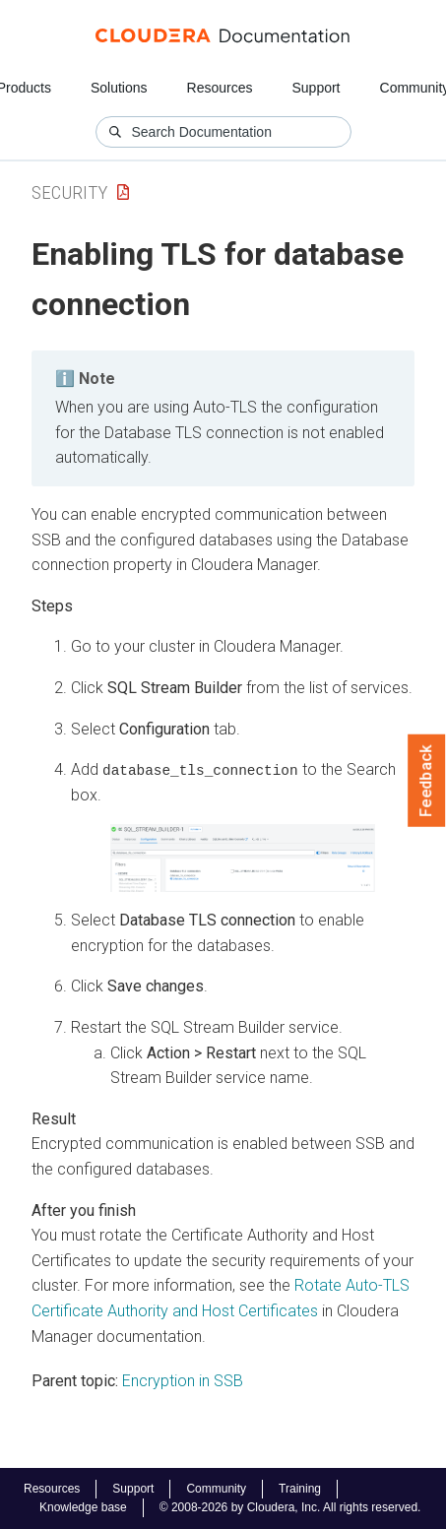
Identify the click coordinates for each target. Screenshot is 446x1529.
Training (300, 1489)
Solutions (119, 88)
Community (216, 1489)
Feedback (426, 780)
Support (315, 88)
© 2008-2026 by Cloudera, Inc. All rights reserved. (290, 1507)
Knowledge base (83, 1507)
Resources (220, 88)
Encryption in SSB (182, 1380)
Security (69, 192)
